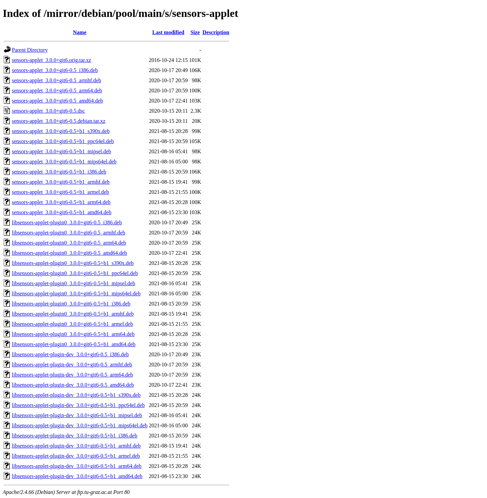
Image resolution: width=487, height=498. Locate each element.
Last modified (168, 32)
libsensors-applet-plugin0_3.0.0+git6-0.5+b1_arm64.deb (73, 334)
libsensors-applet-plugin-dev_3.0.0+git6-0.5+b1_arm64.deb (76, 466)
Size (195, 32)
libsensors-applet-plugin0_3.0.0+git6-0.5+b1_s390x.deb (73, 263)
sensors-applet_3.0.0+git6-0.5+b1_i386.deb (59, 172)
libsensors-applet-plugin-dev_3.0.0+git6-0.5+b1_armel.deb (76, 456)
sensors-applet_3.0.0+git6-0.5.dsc (48, 111)
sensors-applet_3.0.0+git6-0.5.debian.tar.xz (59, 121)
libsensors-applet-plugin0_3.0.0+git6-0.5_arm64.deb (69, 243)
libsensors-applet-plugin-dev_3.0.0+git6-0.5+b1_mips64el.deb (79, 425)
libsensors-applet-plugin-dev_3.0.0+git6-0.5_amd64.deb (73, 385)
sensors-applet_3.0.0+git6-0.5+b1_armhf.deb (61, 182)
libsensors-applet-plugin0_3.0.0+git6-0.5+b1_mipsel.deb (73, 283)
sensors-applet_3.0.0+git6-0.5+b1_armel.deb (60, 192)
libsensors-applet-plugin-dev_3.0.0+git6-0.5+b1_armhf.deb (76, 446)
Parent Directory (30, 50)
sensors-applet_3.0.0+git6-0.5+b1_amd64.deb (61, 212)
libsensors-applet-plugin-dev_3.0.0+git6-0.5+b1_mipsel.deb (77, 415)
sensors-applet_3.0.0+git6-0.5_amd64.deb (57, 101)
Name (80, 32)
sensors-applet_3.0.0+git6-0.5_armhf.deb (56, 80)
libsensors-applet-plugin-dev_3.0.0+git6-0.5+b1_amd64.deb (77, 476)
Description (216, 32)
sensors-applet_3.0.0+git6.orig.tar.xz (51, 60)
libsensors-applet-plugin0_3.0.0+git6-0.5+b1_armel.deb (72, 324)
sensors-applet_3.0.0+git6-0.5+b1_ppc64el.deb (63, 141)
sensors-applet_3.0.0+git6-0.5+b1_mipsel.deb (61, 151)
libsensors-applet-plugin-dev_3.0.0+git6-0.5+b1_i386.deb (74, 435)
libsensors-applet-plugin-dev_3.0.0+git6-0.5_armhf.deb (72, 364)
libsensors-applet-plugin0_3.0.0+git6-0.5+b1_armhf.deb (73, 314)
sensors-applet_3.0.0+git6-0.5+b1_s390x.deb (61, 131)
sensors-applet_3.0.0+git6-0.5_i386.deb (55, 70)
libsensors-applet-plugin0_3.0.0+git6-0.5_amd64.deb (69, 253)
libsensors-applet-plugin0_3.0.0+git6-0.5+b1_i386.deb (71, 304)
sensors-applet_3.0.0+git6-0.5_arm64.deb (57, 90)
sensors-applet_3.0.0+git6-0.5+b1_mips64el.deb (64, 161)
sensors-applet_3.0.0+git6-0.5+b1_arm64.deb (61, 202)
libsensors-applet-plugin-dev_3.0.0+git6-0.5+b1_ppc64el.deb (78, 405)
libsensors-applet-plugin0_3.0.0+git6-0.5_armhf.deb (68, 232)
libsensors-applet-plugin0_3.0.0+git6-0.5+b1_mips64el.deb (76, 293)
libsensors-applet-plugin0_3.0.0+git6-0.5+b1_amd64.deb (74, 344)
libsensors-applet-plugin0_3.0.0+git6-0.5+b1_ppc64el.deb (75, 273)
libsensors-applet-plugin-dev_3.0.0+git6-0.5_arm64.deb (72, 375)
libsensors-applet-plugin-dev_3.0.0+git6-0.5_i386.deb (70, 354)
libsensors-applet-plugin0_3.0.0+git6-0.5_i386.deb (67, 222)
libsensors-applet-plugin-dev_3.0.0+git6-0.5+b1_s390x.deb (76, 395)
